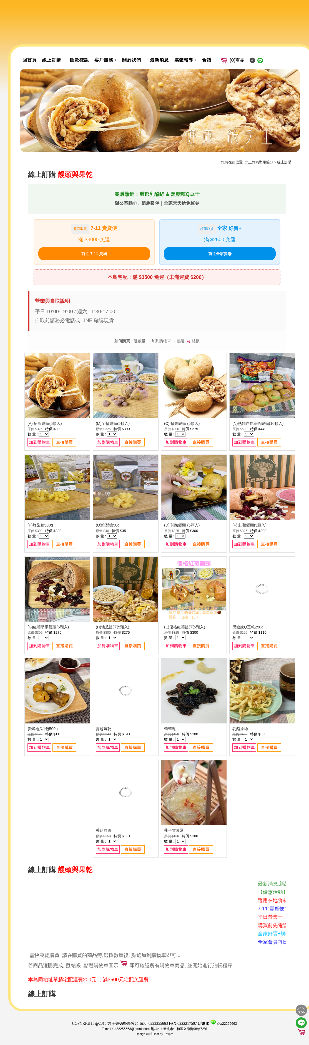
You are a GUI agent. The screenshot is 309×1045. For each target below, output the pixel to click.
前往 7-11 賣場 (94, 253)
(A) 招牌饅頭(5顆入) (44, 423)
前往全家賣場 (220, 253)
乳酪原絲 (240, 728)
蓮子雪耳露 (174, 830)
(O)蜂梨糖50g (108, 525)
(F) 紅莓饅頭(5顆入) (249, 525)
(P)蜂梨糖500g (40, 525)
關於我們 (131, 60)
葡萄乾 (170, 728)
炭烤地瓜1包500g (42, 728)
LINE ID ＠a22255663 (217, 1024)
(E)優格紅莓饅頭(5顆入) (184, 627)
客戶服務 (103, 60)
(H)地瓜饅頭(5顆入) (112, 627)
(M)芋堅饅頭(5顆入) (113, 423)
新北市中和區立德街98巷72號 (185, 1029)
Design (141, 1034)
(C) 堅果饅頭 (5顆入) (182, 423)
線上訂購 (51, 60)
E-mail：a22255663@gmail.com (126, 1029)
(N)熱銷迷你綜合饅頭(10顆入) (257, 423)
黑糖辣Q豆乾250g (247, 627)
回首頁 (29, 60)
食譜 (207, 60)
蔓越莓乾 (103, 728)
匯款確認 (79, 60)
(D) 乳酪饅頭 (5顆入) (182, 525)
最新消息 (159, 60)
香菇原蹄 (103, 830)
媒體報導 (183, 60)
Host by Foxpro (163, 1034)
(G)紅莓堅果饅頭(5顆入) (48, 627)
